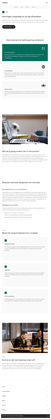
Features (16, 7)
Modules (27, 7)
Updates (25, 396)
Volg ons (25, 410)
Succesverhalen (25, 391)
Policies (25, 405)
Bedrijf (25, 400)
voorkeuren (21, 415)
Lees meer (13, 415)
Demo (22, 7)
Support (33, 7)
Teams (25, 387)
